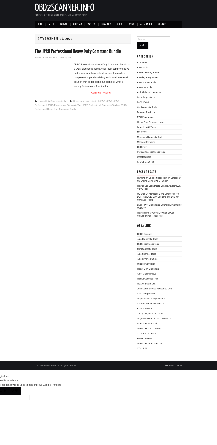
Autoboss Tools (144, 87)
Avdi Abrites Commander (149, 92)
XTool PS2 (142, 348)
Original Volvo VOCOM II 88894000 (154, 318)
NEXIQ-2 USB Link (146, 284)
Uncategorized (144, 157)
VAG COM (92, 24)
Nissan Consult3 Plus (147, 279)
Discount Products (146, 112)
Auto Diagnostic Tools (147, 239)
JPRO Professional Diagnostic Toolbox (101, 105)
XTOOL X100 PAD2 (146, 333)
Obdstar (77, 24)
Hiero (167, 365)
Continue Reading (102, 92)
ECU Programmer (145, 117)
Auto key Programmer (147, 77)
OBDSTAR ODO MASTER (150, 343)
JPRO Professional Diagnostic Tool (64, 105)
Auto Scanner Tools (146, 82)
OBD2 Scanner (144, 234)
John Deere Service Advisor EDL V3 (154, 288)
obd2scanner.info (64, 8)
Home (40, 24)
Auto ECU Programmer (148, 72)
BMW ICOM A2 (144, 308)
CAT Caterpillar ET (146, 293)
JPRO (109, 101)
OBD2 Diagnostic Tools (148, 244)
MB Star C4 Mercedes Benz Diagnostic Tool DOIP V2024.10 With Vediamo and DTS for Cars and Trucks (158, 197)
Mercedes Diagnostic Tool (149, 137)
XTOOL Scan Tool (145, 162)
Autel (51, 24)
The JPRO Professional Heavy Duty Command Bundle (78, 51)
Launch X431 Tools (146, 127)
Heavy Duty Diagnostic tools (52, 101)
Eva (69, 57)
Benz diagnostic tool (147, 97)
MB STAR (161, 24)
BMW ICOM (106, 24)
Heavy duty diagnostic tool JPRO (89, 101)
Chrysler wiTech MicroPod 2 (150, 303)
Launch (63, 24)
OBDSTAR (142, 147)
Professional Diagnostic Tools (151, 152)
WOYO (131, 24)
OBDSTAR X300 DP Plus (149, 328)
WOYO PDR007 (145, 338)
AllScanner (146, 24)
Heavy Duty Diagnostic (148, 269)
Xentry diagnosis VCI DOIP (150, 313)
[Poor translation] (15, 391)
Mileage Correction (146, 142)
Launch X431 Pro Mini (148, 323)
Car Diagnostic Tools (147, 107)
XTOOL (120, 24)
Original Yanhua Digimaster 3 (151, 298)
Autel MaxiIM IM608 (146, 274)
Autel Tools (142, 67)
